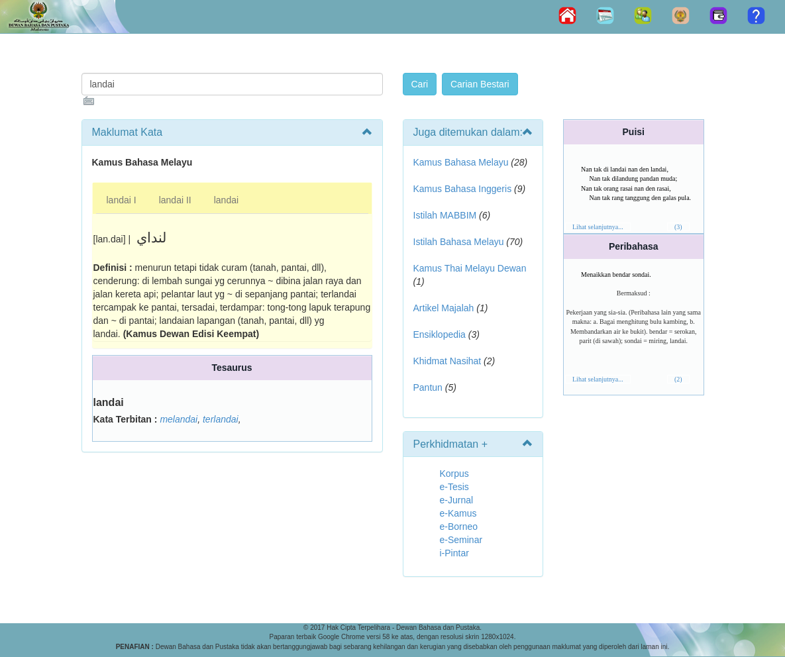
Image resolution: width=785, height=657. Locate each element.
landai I (121, 200)
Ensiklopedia (439, 334)
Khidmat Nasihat (447, 361)
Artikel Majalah (443, 308)
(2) (678, 379)
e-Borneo (459, 526)
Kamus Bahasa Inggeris (462, 188)
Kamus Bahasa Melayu (462, 162)
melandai (178, 419)
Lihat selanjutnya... (597, 226)
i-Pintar (454, 553)
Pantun (428, 387)
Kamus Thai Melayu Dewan (470, 268)
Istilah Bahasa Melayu (458, 241)
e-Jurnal (457, 500)
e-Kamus (458, 513)
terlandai (220, 419)
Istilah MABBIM (445, 215)
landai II (175, 200)
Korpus (454, 473)
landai (226, 200)
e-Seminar (461, 539)
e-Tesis (454, 486)
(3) (678, 226)
